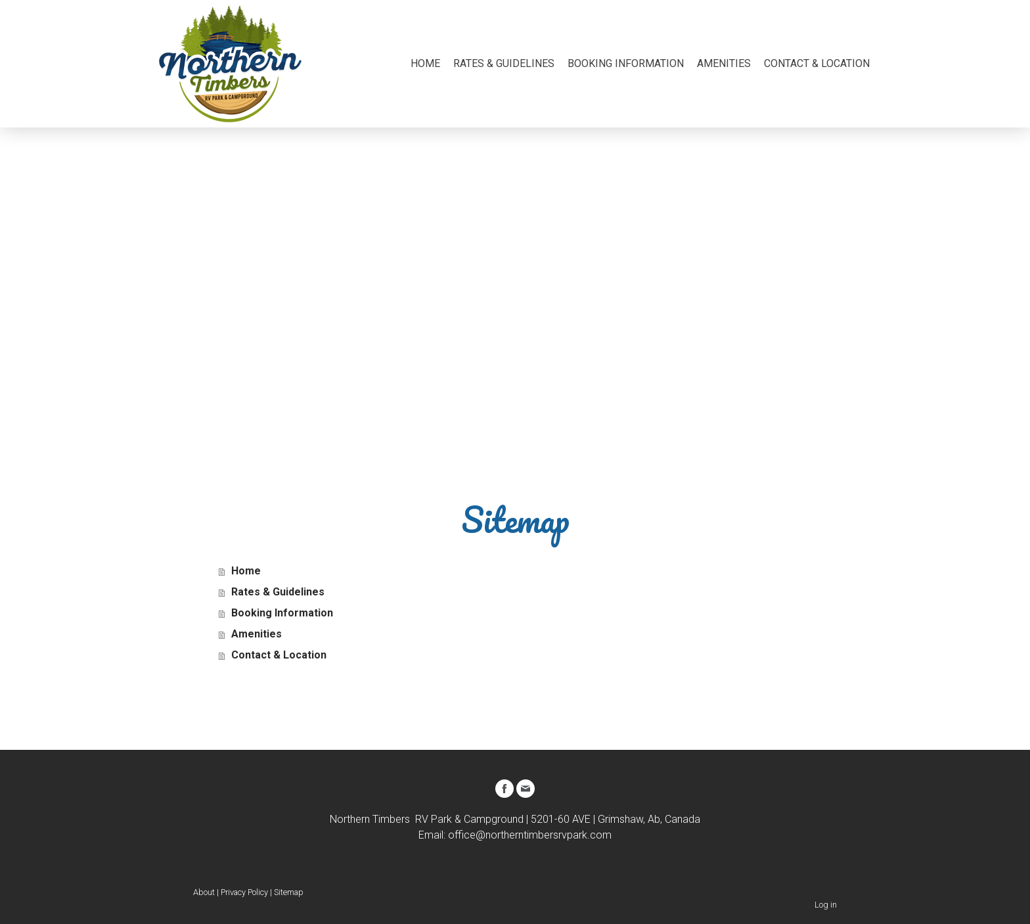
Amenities (724, 63)
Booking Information (626, 63)
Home (425, 63)
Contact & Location (817, 63)
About (204, 892)
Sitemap (288, 892)
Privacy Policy (244, 892)
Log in (826, 905)
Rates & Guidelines (503, 63)
